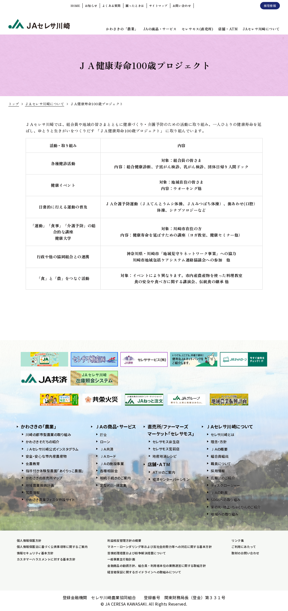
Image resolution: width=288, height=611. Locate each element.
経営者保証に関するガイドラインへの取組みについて (144, 572)
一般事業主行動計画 (121, 559)
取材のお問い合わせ (245, 553)
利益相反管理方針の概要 (124, 540)
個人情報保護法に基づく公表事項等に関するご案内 (52, 546)
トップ (13, 103)
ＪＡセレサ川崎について (44, 103)
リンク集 (237, 540)
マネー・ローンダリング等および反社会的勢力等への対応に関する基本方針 (159, 546)
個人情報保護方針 (29, 540)
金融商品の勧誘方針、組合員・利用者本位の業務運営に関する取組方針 (156, 565)
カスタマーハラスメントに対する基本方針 (46, 559)
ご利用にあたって (243, 546)
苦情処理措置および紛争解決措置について (136, 553)
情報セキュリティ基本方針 (35, 553)
